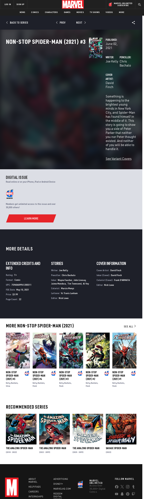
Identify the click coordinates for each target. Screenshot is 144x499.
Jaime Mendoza (58, 245)
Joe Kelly (53, 72)
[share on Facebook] (116, 451)
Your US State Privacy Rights (49, 487)
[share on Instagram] (127, 450)
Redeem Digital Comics (57, 459)
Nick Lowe (63, 260)
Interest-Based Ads (63, 491)
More (121, 12)
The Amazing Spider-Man (19, 410)
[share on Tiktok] (116, 465)
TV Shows (95, 12)
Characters (51, 12)
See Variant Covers (60, 121)
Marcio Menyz (67, 250)
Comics (35, 12)
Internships (36, 459)
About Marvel (33, 443)
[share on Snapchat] (122, 458)
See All (130, 288)
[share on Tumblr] (133, 450)
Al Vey (86, 245)
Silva (8, 348)
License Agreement (128, 487)
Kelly (8, 345)
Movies (80, 12)
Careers (34, 454)
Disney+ (58, 447)
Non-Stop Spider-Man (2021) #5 (12, 338)
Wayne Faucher (65, 242)
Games (67, 12)
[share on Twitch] (133, 458)
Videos (109, 12)
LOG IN (8, 4)
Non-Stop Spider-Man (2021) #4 (39, 338)
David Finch (55, 85)
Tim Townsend (74, 245)
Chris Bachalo (100, 72)
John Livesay (80, 242)
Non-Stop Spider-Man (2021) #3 (65, 338)
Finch (35, 348)
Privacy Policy (27, 487)
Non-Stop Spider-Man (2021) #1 (118, 338)
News (22, 12)
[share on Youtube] (116, 458)
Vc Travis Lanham (69, 255)
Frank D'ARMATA (122, 242)
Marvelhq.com (62, 451)
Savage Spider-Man (116, 410)
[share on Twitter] (122, 450)
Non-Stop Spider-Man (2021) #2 (92, 338)
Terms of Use (11, 487)
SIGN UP (20, 4)
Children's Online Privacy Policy (102, 487)
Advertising (60, 442)
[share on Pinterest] (127, 458)
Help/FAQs (35, 449)
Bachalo (14, 345)
